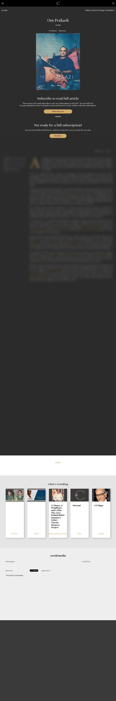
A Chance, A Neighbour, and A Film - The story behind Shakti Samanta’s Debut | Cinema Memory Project (57, 516)
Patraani (77, 505)
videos (36, 534)
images (58, 462)
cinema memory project (58, 534)
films (80, 534)
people (5, 10)
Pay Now (58, 136)
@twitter (9, 571)
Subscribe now (58, 111)
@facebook (46, 571)
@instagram (10, 561)
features (14, 534)
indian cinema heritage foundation (99, 10)
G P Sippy (98, 505)
